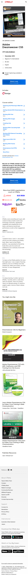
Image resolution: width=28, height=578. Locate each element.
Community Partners (7, 490)
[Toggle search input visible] (26, 2)
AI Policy (3, 514)
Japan (3, 524)
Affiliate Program (6, 492)
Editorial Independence (7, 572)
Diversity (3, 497)
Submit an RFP (5, 494)
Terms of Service (5, 571)
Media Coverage (6, 488)
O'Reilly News (5, 485)
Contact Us (4, 507)
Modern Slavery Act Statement (8, 574)
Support (4, 504)
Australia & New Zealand (8, 522)
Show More (6, 152)
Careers (3, 483)
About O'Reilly (6, 478)
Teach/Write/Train (6, 481)
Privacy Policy (5, 512)
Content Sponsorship (7, 499)
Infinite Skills (8, 67)
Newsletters (4, 509)
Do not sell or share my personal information (12, 563)
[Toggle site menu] (2, 2)
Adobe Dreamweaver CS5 (10, 156)
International (5, 519)
